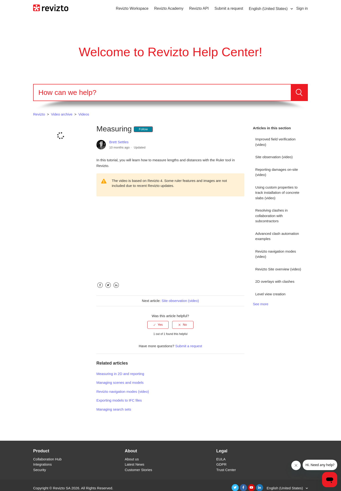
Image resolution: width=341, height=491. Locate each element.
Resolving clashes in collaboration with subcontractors (271, 215)
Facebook (99, 288)
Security (39, 470)
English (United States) (269, 9)
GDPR (221, 464)
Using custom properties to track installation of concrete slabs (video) (277, 192)
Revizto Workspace (132, 8)
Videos (83, 114)
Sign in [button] (302, 8)
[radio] (158, 325)
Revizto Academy (169, 8)
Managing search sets (113, 409)
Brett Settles (119, 142)
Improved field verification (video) (275, 142)
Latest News (134, 464)
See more (260, 304)
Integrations (42, 464)
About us (132, 459)
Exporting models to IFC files (119, 400)
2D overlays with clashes (274, 281)
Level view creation (270, 294)
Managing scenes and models (120, 382)
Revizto (39, 114)
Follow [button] (143, 129)
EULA (220, 459)
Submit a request (229, 8)
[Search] (162, 92)
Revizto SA (61, 488)
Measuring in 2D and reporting (120, 374)
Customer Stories (138, 470)
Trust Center (226, 470)
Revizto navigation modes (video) (275, 254)
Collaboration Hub (47, 459)
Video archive (61, 114)
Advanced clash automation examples (277, 236)
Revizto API (199, 8)
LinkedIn (116, 288)
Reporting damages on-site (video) (276, 172)
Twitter (108, 288)
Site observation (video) (274, 157)
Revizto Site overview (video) (278, 269)
